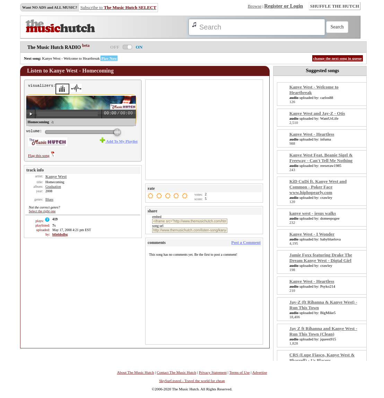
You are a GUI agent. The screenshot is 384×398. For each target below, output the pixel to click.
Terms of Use (239, 372)
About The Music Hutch (135, 372)
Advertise (259, 372)
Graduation (53, 186)
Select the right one (42, 211)
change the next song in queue (337, 58)
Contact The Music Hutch (176, 372)
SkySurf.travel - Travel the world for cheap (192, 381)
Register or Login (283, 6)
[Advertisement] (205, 129)
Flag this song (41, 155)
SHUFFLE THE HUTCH (334, 6)
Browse (255, 6)
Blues (49, 199)
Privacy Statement (213, 372)
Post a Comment (246, 242)
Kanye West (56, 176)
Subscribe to (118, 7)
